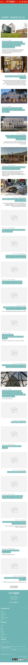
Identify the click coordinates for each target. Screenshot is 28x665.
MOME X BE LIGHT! (4, 637)
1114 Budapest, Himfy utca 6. (14, 598)
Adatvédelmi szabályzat (4, 617)
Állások (2, 636)
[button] (20, 1)
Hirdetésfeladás (3, 614)
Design (25, 74)
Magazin (2, 631)
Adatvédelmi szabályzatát (6, 647)
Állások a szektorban (11, 165)
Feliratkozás (14, 649)
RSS (1, 620)
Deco (1, 628)
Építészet (24, 305)
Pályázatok (2, 632)
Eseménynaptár (3, 634)
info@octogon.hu (14, 599)
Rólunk (2, 611)
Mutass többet (14, 586)
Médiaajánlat (3, 612)
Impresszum (3, 619)
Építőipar (9, 40)
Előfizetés (2, 615)
